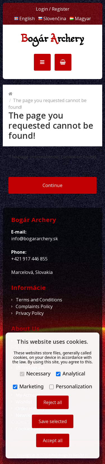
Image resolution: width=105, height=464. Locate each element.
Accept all (52, 440)
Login (42, 9)
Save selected (53, 421)
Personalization (70, 386)
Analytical (70, 373)
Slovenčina (52, 18)
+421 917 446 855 (29, 259)
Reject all (52, 402)
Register (60, 9)
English (24, 18)
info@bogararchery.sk (34, 239)
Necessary (35, 373)
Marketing (28, 386)
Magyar (80, 18)
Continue (52, 185)
